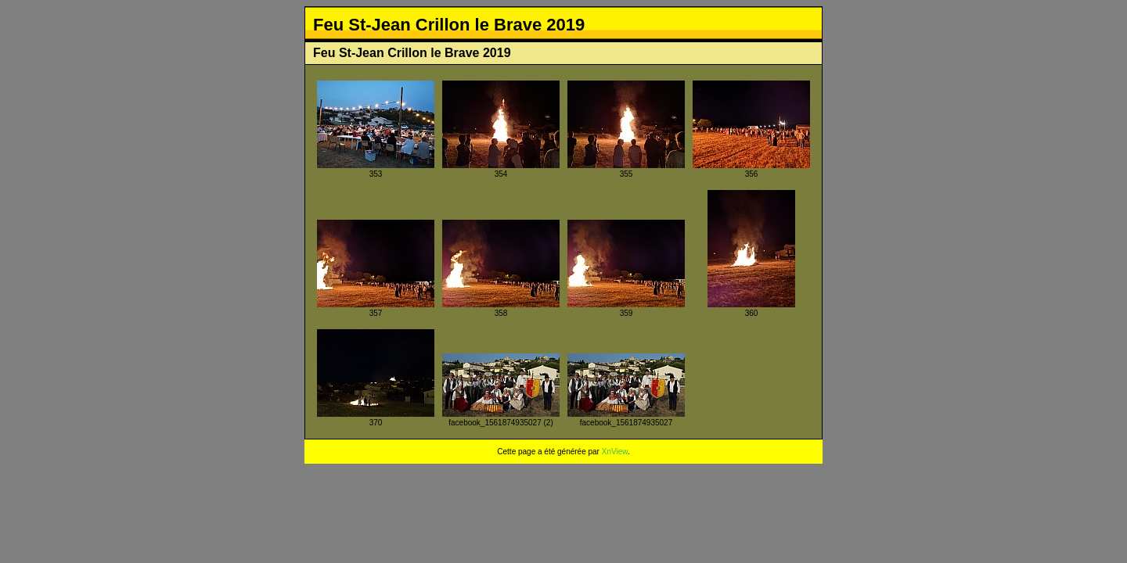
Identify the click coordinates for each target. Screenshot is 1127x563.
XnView (615, 451)
